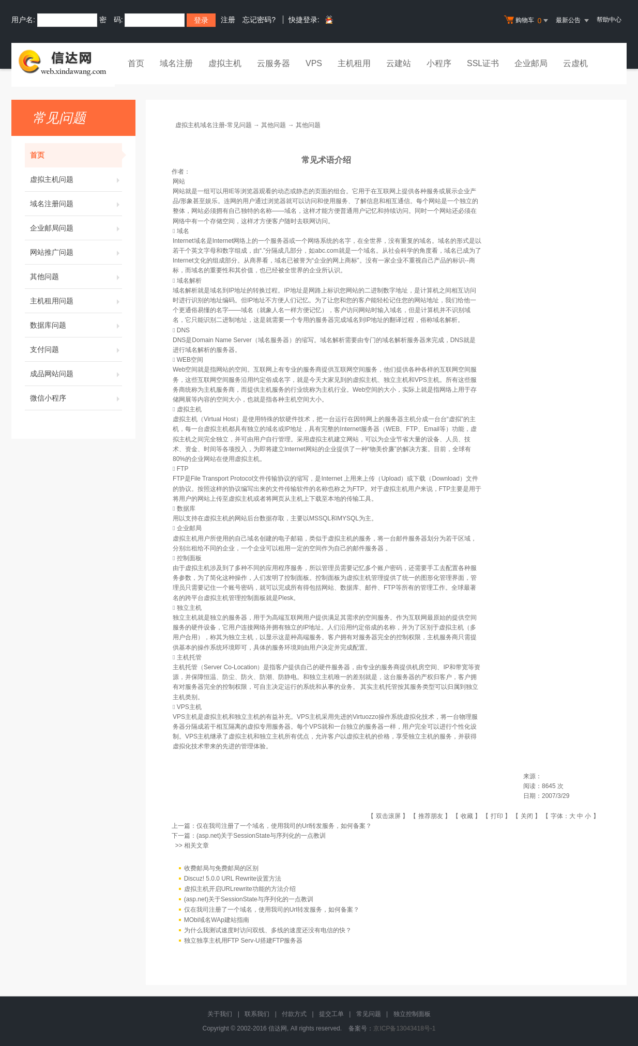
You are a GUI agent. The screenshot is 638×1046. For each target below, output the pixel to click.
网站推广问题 (76, 252)
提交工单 (331, 1014)
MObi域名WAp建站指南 (216, 920)
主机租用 (354, 63)
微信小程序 (76, 398)
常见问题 (368, 1014)
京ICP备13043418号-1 (404, 1028)
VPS (314, 63)
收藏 (467, 816)
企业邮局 (531, 63)
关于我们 (219, 1014)
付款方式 (294, 1014)
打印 (497, 816)
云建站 (398, 63)
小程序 (439, 63)
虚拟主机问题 (76, 179)
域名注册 (176, 63)
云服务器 (273, 63)
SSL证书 (483, 63)
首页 (136, 63)
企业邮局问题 (76, 228)
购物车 (527, 21)
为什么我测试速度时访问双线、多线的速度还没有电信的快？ (268, 930)
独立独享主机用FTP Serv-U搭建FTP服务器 (243, 940)
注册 (228, 20)
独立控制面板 (412, 1014)
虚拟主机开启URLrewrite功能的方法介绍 (240, 889)
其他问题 (76, 276)
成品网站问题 (76, 374)
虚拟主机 (224, 63)
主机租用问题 (76, 301)
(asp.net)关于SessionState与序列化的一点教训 (261, 835)
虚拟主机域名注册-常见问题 (213, 125)
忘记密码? (259, 20)
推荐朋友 (430, 816)
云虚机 (575, 63)
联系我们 (257, 1014)
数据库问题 (76, 325)
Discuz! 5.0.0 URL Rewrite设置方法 (232, 878)
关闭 (527, 816)
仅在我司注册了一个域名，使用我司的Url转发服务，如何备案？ (284, 825)
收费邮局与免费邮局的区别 (221, 868)
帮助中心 (609, 19)
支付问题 (76, 349)
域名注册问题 (76, 203)
